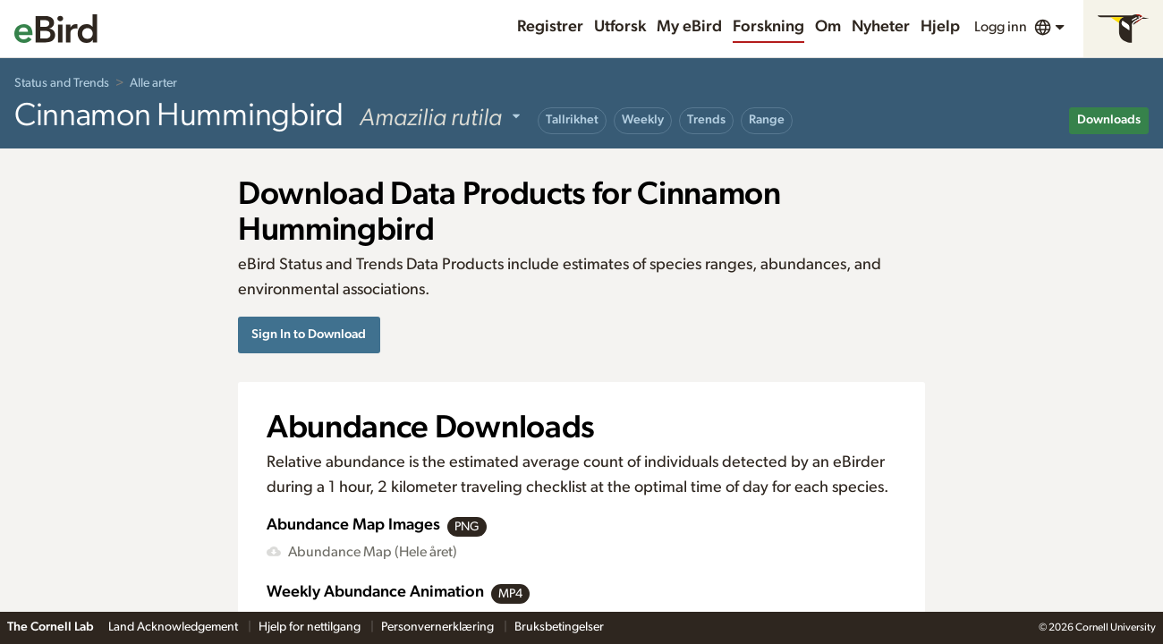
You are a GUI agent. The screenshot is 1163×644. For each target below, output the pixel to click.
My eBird (689, 27)
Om (828, 27)
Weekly (643, 120)
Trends (706, 120)
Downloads (1109, 120)
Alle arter (153, 83)
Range (767, 120)
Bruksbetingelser (559, 627)
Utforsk (620, 27)
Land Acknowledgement (174, 627)
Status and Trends (61, 83)
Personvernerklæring (439, 627)
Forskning (768, 27)
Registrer (550, 27)
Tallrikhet (572, 120)
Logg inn (1000, 27)
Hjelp (940, 27)
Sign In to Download (308, 334)
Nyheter (881, 27)
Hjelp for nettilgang (311, 627)
